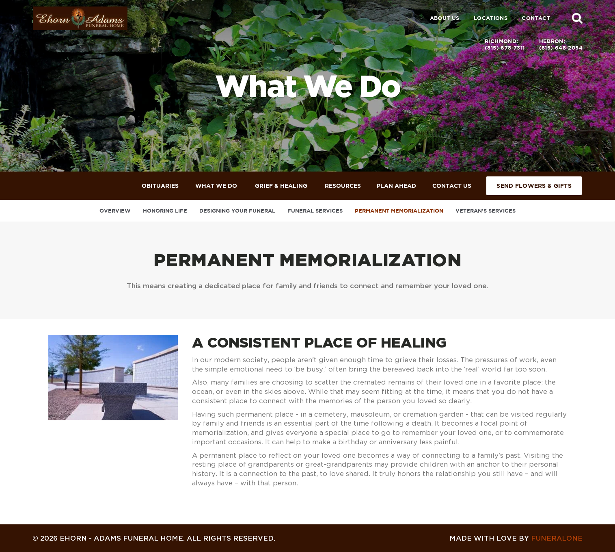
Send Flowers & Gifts (534, 186)
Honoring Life (165, 211)
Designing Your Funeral (237, 211)
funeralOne (557, 538)
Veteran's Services (485, 211)
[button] (577, 18)
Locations (491, 18)
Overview (115, 211)
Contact (536, 18)
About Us (445, 18)
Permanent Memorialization (399, 211)
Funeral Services (315, 211)
